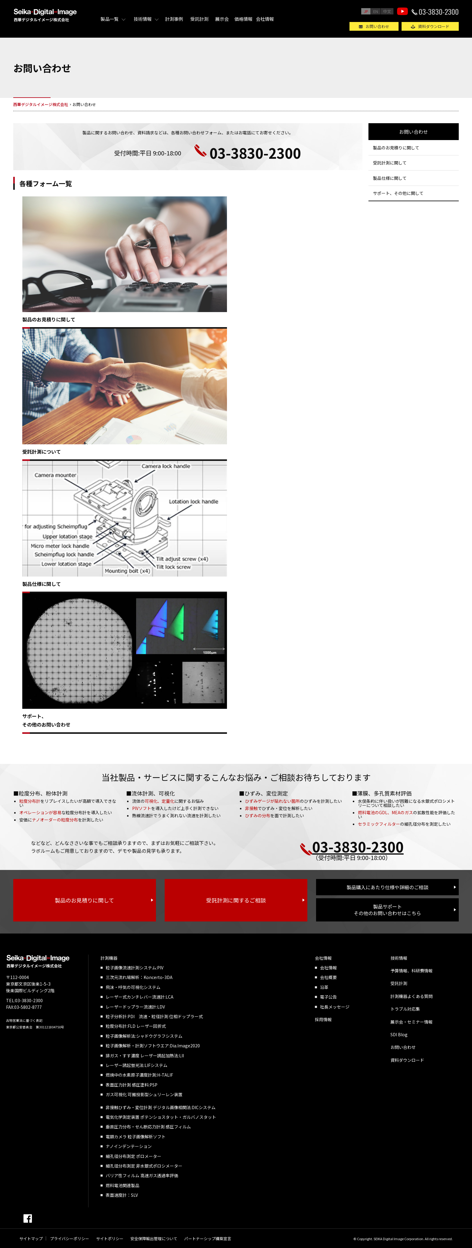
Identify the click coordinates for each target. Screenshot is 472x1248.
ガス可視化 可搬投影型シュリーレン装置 (144, 1094)
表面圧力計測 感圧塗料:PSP (131, 1085)
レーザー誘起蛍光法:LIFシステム (136, 1065)
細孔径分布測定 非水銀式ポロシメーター (144, 1166)
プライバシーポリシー (69, 1238)
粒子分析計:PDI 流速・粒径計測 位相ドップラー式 (154, 1016)
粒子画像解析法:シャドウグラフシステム (144, 1036)
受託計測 (199, 19)
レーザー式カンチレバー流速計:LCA (139, 997)
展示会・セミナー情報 (411, 1022)
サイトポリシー (109, 1238)
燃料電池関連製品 (122, 1185)
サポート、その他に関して (398, 193)
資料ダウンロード (433, 26)
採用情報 (323, 1019)
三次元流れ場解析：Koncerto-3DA (139, 977)
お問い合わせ (377, 26)
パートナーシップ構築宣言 (207, 1238)
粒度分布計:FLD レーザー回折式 (136, 1026)
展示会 (222, 19)
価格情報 (243, 19)
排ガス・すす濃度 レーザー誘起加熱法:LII (145, 1056)
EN (375, 11)
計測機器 (109, 958)
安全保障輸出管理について (153, 1238)
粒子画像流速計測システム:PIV (134, 968)
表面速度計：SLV (122, 1195)
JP (366, 11)
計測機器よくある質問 (411, 996)
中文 (387, 11)
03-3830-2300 (439, 11)
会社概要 (328, 977)
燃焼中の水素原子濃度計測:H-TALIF (139, 1075)
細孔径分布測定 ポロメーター (133, 1156)
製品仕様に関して (41, 583)
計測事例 (174, 19)
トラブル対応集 (405, 1009)
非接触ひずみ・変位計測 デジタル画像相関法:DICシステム (161, 1107)
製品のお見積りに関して (48, 319)
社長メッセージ (334, 1007)
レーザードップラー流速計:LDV (135, 1007)
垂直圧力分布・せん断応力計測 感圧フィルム (148, 1127)
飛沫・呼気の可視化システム (133, 987)
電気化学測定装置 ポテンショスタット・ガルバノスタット (161, 1117)
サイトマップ (31, 1238)
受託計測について (41, 451)
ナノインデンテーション (129, 1146)
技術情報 (143, 19)
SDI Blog (399, 1034)
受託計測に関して (390, 163)
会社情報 (265, 19)
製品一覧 (110, 19)
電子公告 (328, 997)
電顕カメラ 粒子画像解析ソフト (136, 1137)
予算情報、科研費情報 (411, 971)
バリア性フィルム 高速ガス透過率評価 (142, 1175)
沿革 (324, 987)
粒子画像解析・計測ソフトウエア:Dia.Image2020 (153, 1046)
